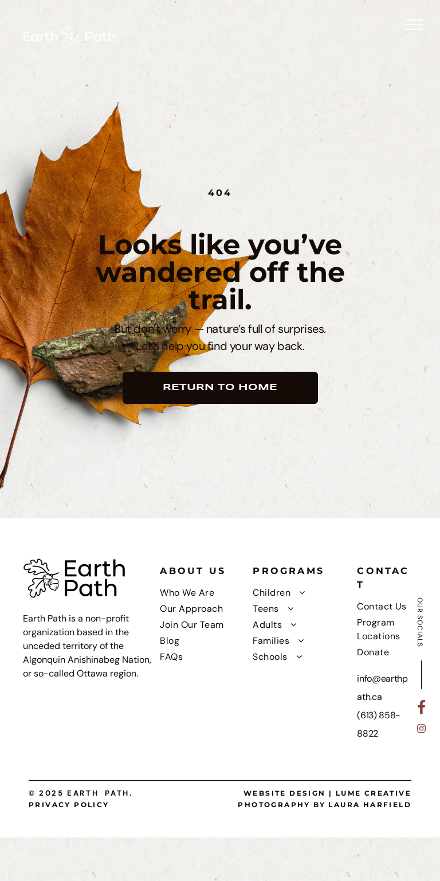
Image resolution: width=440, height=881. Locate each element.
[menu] (415, 25)
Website (264, 793)
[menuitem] (203, 593)
